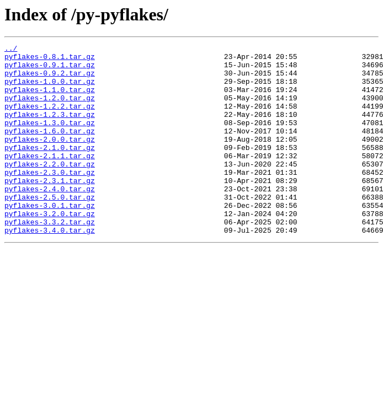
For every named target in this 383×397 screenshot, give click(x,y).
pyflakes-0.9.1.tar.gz (49, 69)
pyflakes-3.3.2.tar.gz (49, 258)
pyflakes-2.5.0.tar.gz (49, 228)
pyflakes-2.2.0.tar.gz (49, 189)
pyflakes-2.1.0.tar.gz (49, 169)
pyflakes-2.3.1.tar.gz (49, 208)
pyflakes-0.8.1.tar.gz (49, 60)
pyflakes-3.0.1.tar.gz (49, 238)
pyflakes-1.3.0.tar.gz (49, 139)
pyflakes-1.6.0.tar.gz (49, 149)
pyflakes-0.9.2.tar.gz (49, 79)
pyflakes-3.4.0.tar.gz (49, 268)
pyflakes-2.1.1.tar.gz (49, 179)
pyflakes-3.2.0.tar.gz (49, 248)
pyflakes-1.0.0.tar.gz (49, 89)
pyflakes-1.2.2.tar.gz (49, 119)
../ (10, 50)
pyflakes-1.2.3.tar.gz (49, 129)
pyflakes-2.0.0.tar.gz (49, 159)
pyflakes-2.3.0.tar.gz (49, 198)
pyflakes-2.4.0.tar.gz (49, 218)
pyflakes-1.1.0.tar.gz (49, 99)
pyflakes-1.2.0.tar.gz (49, 109)
